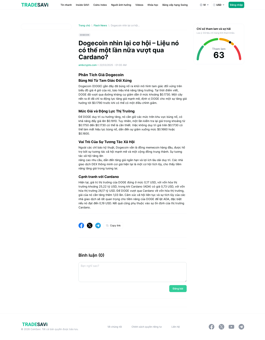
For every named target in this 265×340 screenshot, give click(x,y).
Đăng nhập (236, 4)
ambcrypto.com (88, 64)
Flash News (100, 25)
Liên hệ (175, 326)
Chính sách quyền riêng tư (147, 326)
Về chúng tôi (114, 326)
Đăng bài (178, 288)
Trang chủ (84, 25)
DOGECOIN (84, 35)
